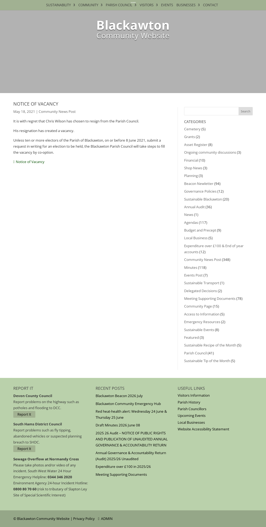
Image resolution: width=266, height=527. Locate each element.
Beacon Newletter (198, 183)
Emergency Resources (202, 321)
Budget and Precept (200, 230)
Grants (189, 136)
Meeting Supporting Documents (209, 298)
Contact (211, 5)
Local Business (196, 237)
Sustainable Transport (201, 282)
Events (167, 5)
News (188, 214)
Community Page (198, 306)
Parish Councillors (192, 408)
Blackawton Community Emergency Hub (128, 403)
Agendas (191, 222)
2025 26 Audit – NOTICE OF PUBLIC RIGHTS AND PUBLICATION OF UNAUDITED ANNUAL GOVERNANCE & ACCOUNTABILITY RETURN (132, 439)
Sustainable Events (199, 329)
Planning (191, 175)
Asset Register (195, 144)
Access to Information (201, 314)
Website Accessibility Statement (203, 429)
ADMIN (105, 518)
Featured (191, 337)
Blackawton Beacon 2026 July (119, 395)
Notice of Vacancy (30, 161)
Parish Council (119, 5)
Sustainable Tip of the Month (207, 360)
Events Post (193, 275)
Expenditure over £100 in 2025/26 (123, 466)
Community (88, 5)
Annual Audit (194, 206)
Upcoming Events (192, 415)
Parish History (189, 402)
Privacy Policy (84, 518)
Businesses (186, 5)
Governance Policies (200, 191)
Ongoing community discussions (210, 152)
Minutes (190, 267)
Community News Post (57, 111)
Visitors (147, 5)
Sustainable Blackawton (203, 199)
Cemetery (192, 129)
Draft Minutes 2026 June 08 (118, 425)
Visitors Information (194, 395)
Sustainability (58, 5)
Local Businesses (191, 422)
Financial (191, 160)
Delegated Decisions (200, 290)
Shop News (193, 168)
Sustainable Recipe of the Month (210, 345)
